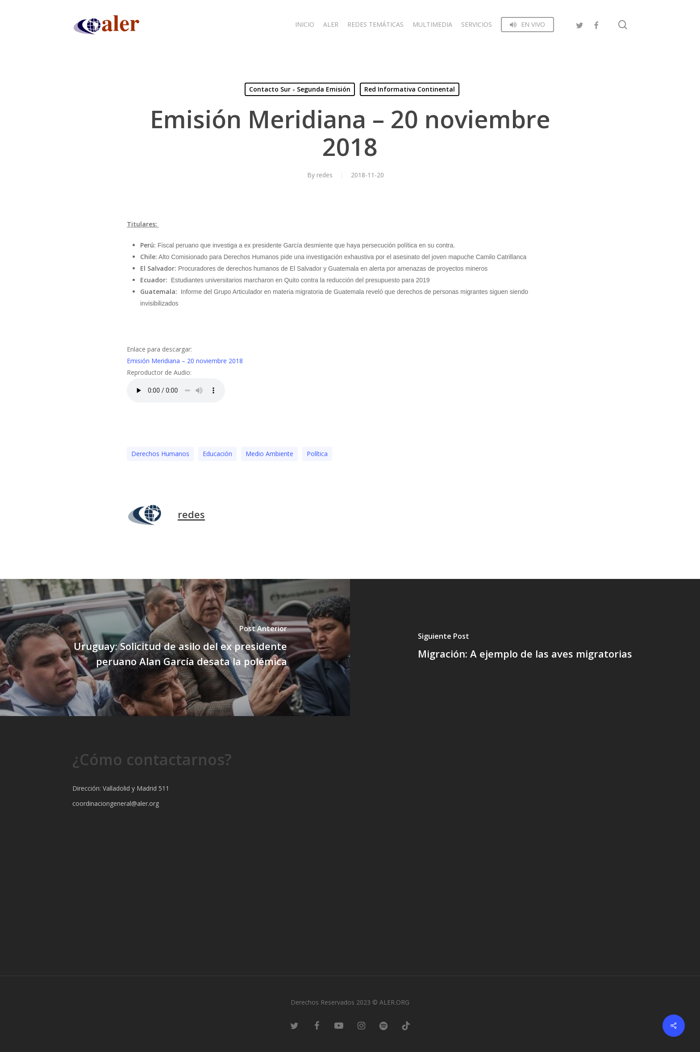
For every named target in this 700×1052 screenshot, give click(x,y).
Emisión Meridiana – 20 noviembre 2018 (185, 360)
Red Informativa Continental (409, 89)
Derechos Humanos (160, 453)
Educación (217, 453)
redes (325, 175)
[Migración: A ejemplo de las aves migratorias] (525, 647)
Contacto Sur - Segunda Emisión (299, 89)
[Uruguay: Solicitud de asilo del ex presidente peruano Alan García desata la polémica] (175, 647)
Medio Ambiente (269, 453)
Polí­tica (317, 453)
